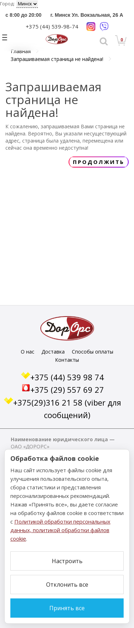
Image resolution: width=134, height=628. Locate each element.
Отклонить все (67, 584)
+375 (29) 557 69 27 (67, 389)
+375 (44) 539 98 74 (67, 377)
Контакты (67, 359)
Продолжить (98, 161)
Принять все (67, 608)
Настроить (67, 561)
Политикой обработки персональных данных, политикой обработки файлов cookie (60, 530)
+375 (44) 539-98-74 (52, 26)
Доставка (53, 351)
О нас (27, 351)
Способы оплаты (92, 351)
